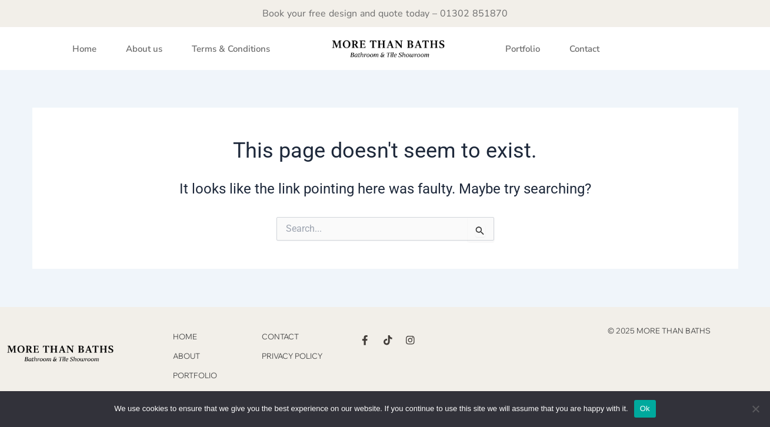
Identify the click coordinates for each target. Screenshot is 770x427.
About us (144, 49)
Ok (645, 408)
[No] (755, 409)
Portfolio (522, 49)
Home (84, 49)
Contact (584, 49)
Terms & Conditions (231, 49)
